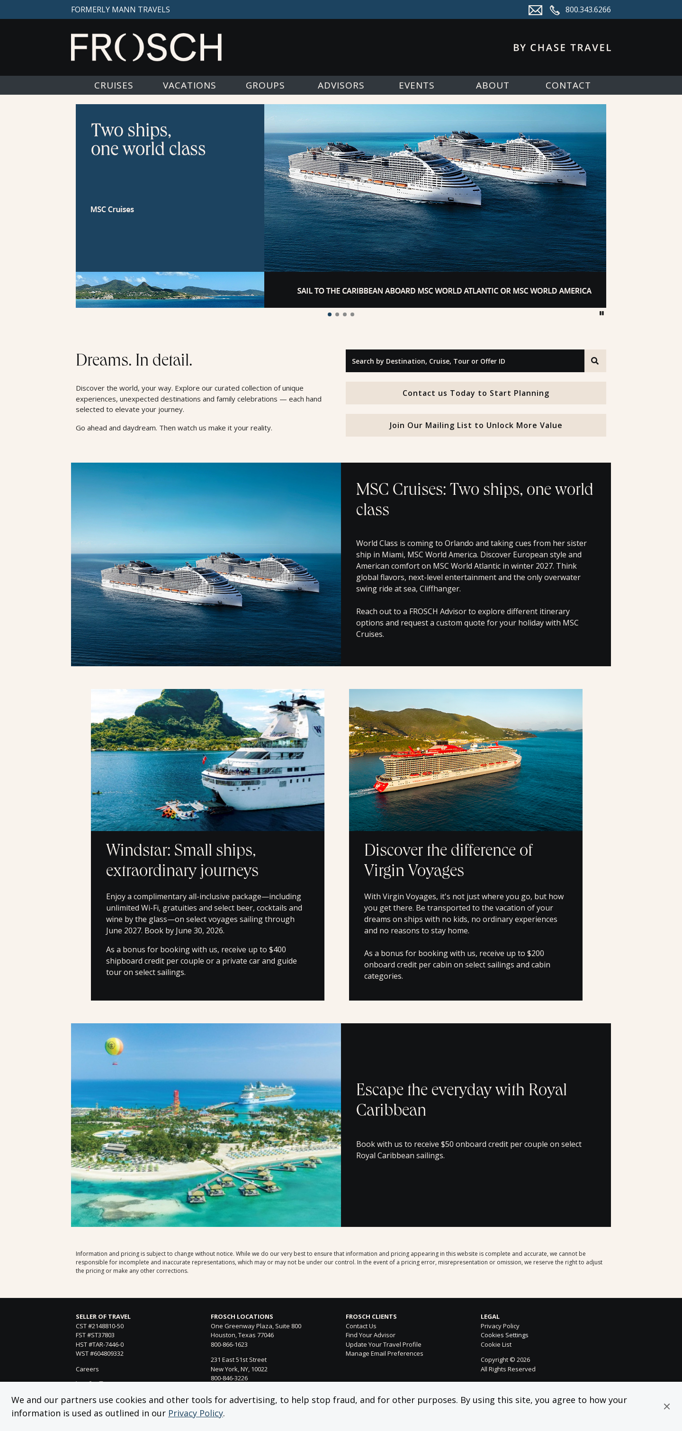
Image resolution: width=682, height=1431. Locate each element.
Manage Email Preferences (384, 1353)
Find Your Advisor (370, 1335)
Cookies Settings (505, 1335)
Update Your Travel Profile (384, 1344)
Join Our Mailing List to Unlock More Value (476, 425)
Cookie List (496, 1344)
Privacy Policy (195, 1413)
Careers (87, 1369)
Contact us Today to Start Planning (476, 393)
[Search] (595, 360)
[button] (667, 1406)
